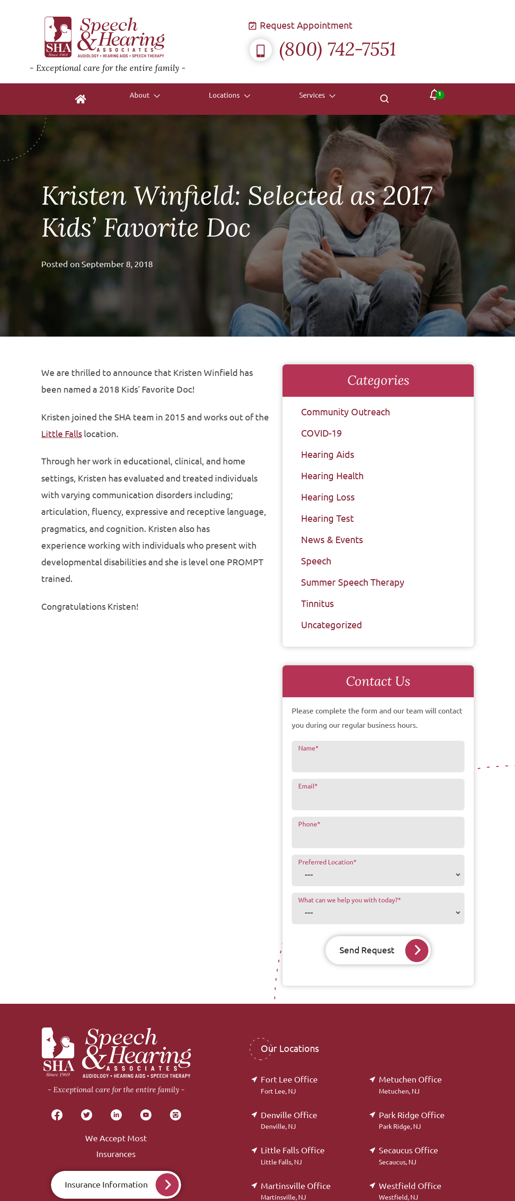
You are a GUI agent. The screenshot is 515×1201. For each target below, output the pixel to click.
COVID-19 (321, 433)
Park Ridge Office (412, 1121)
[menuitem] (77, 99)
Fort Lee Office (289, 1085)
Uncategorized (331, 624)
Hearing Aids (327, 454)
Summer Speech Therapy (352, 582)
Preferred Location (327, 862)
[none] (140, 99)
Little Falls (61, 434)
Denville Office (289, 1121)
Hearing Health (332, 475)
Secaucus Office (408, 1156)
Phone (309, 824)
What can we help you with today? (349, 900)
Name (308, 748)
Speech (316, 561)
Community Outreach (345, 412)
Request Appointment (301, 25)
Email (308, 786)
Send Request (367, 950)
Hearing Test (327, 518)
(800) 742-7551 (323, 49)
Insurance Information (106, 1184)
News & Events (332, 539)
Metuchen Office (410, 1085)
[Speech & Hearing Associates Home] (140, 42)
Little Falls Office (293, 1156)
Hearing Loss (328, 497)
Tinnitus (317, 603)
